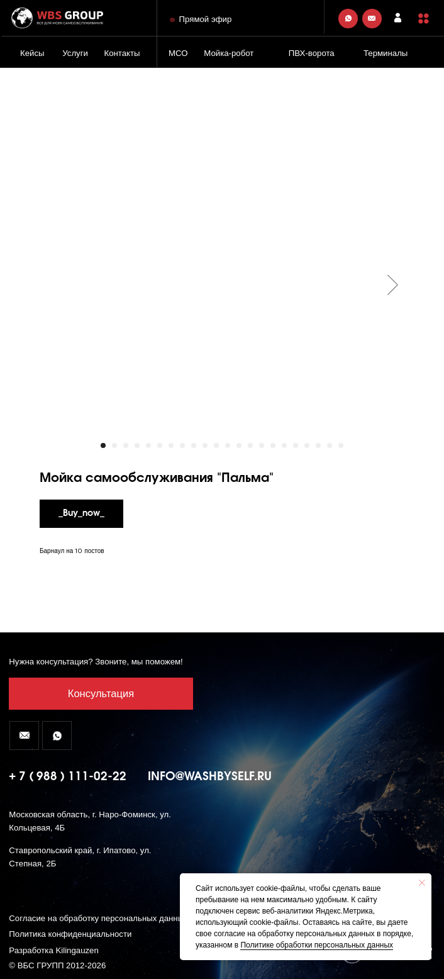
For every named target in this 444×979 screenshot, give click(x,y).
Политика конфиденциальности (70, 934)
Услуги (75, 53)
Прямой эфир (205, 19)
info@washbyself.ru (210, 776)
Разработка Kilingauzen (53, 950)
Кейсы (32, 53)
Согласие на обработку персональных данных (98, 918)
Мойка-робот (228, 53)
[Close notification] (422, 882)
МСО (178, 53)
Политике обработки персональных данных (316, 945)
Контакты (122, 53)
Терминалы (386, 53)
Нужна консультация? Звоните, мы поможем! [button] (95, 661)
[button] (424, 19)
